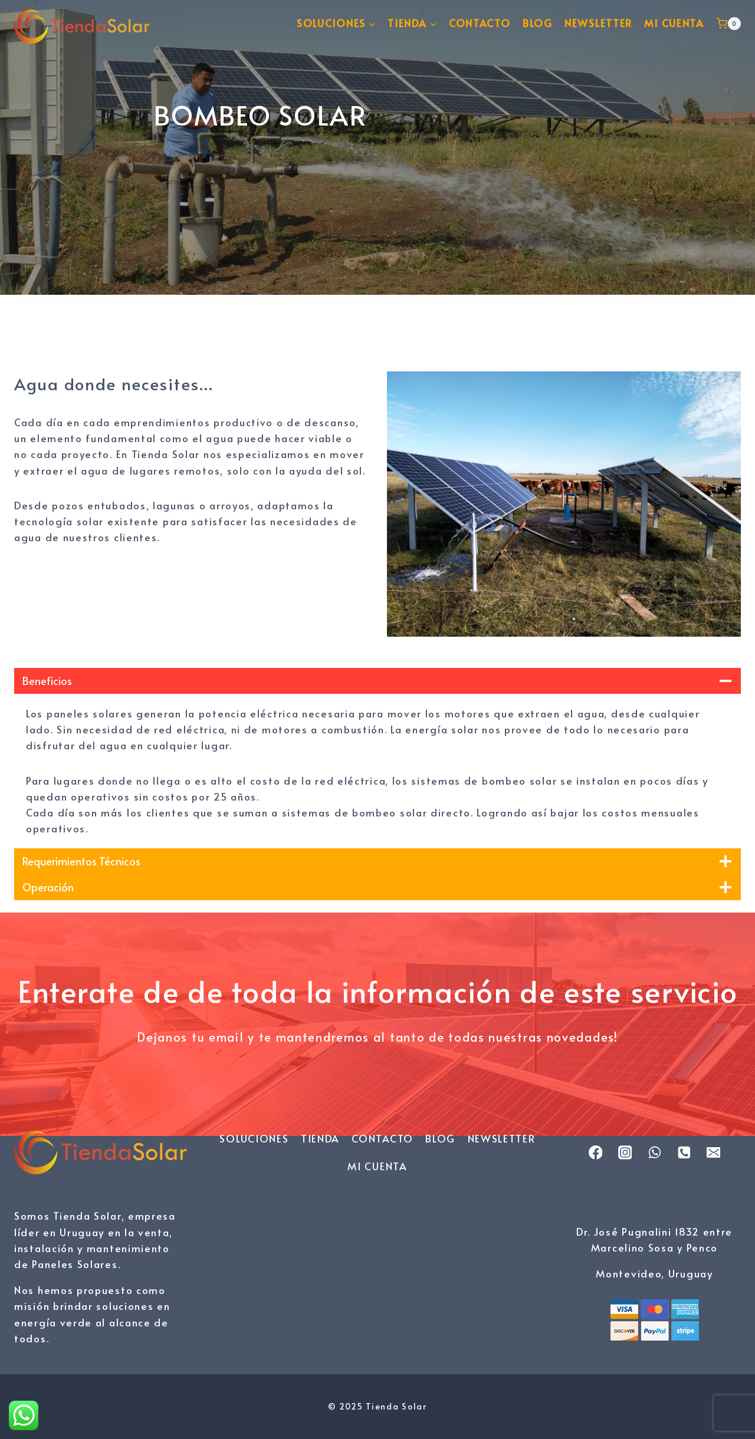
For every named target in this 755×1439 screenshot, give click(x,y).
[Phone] (684, 1152)
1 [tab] (556, 619)
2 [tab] (574, 619)
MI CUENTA (674, 23)
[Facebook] (596, 1152)
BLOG (538, 23)
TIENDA (320, 1138)
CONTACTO (480, 23)
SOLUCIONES (253, 1138)
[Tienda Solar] (82, 24)
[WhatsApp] (655, 1152)
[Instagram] (625, 1152)
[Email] (714, 1152)
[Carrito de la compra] (728, 23)
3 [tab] (592, 619)
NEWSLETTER (598, 23)
